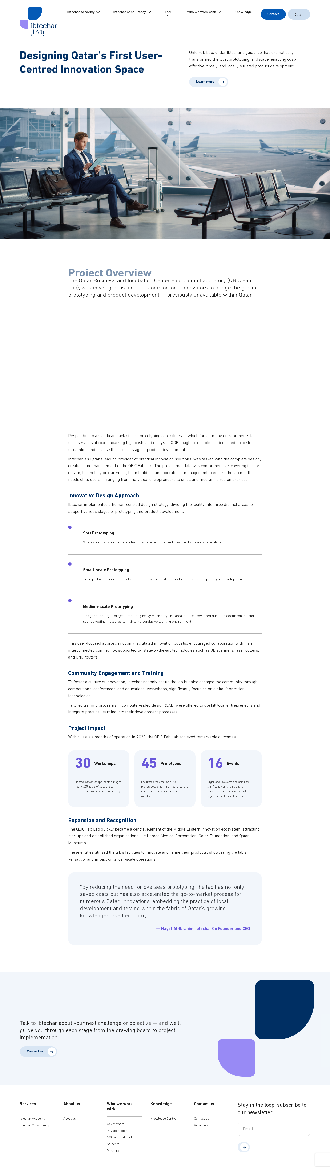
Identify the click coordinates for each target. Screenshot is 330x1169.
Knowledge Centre (163, 1118)
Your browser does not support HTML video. (165, 368)
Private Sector (117, 1131)
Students (113, 1144)
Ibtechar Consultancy (129, 12)
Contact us (201, 1118)
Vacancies (201, 1125)
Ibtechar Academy (81, 12)
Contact (273, 14)
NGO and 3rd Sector (121, 1137)
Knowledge (243, 12)
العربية (299, 14)
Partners (113, 1151)
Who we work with (201, 12)
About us (169, 14)
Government (115, 1124)
